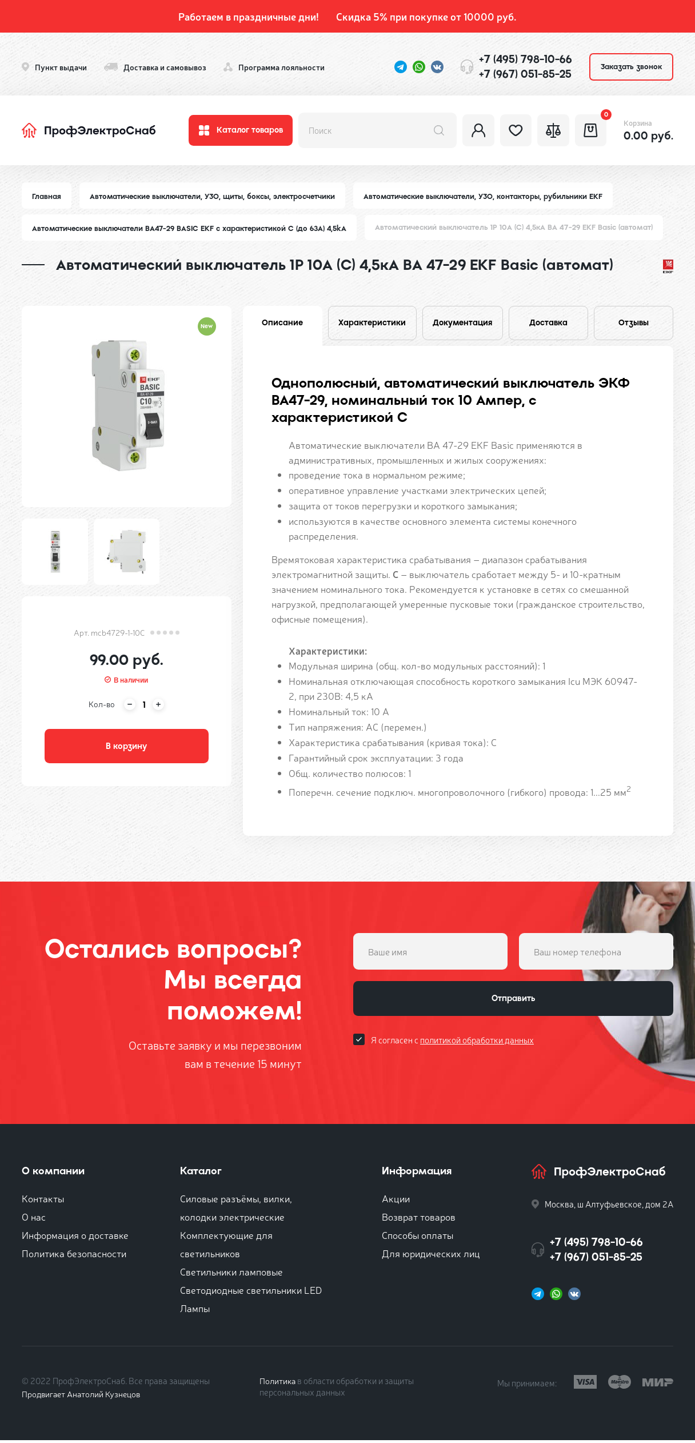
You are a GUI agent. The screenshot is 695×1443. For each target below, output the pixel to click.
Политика (278, 1383)
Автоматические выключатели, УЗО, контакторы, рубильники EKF (489, 196)
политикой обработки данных (477, 1044)
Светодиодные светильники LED (251, 1292)
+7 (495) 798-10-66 (525, 59)
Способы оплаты (417, 1237)
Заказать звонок (631, 66)
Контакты (43, 1200)
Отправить (513, 1002)
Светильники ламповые (231, 1274)
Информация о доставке (75, 1237)
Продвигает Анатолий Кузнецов (83, 1396)
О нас (34, 1219)
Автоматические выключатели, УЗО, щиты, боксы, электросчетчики (214, 196)
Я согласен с (452, 1044)
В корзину (126, 748)
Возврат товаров (419, 1219)
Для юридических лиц (431, 1255)
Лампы (195, 1310)
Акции (396, 1200)
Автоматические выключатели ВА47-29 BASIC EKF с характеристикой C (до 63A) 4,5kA (192, 229)
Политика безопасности (74, 1255)
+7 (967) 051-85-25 (525, 74)
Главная (47, 196)
